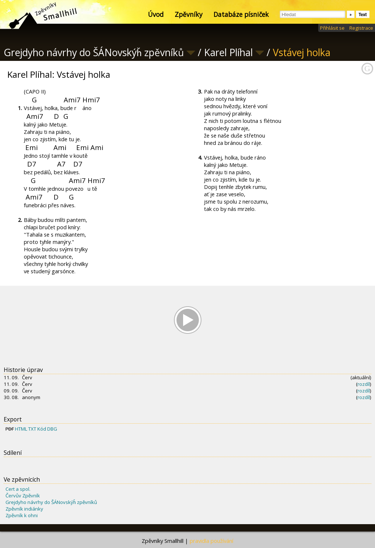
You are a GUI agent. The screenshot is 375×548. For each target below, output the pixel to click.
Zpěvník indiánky (24, 508)
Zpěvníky (189, 14)
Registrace (361, 28)
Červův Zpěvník (22, 495)
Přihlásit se (332, 28)
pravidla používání (211, 540)
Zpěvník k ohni (21, 515)
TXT (32, 428)
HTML (21, 428)
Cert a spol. (17, 489)
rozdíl (363, 384)
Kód (41, 428)
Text (363, 14)
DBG (52, 428)
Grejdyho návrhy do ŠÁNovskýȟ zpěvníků (51, 502)
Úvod (156, 14)
